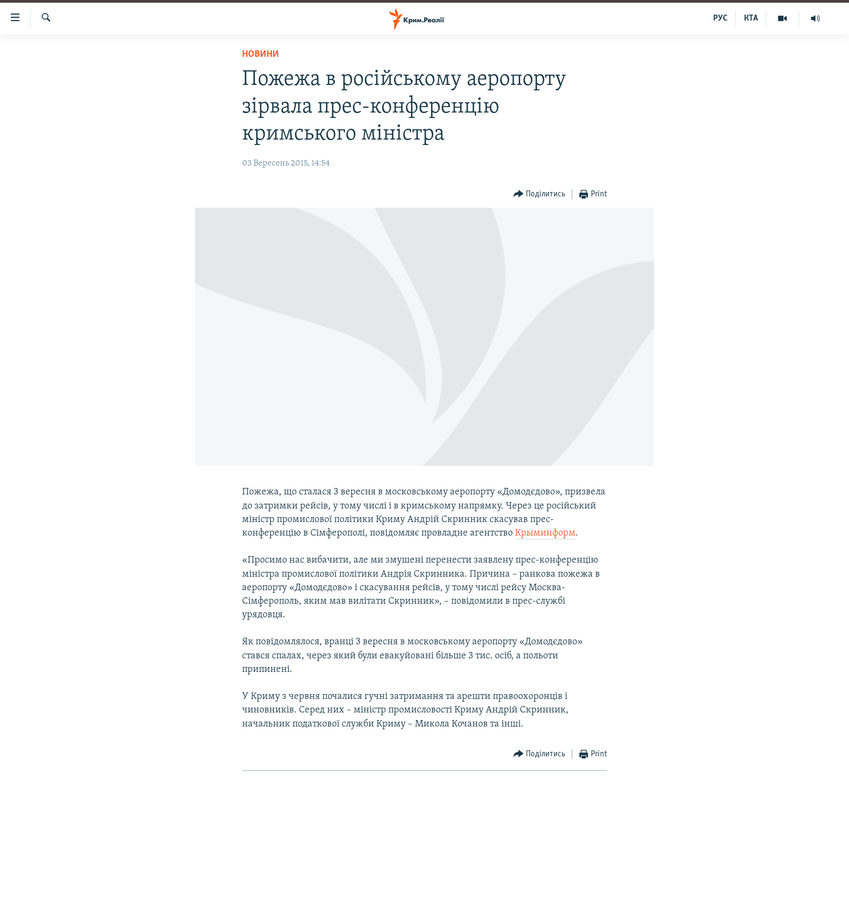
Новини (260, 54)
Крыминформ (545, 533)
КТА (751, 18)
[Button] (539, 194)
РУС (720, 18)
